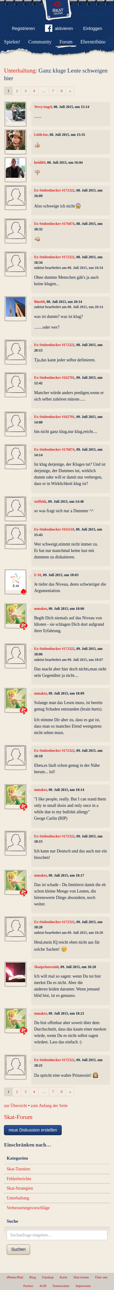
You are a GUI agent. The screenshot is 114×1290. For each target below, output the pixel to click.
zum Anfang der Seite (49, 1105)
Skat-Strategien (20, 1188)
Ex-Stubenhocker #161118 (54, 529)
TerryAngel (43, 107)
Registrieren (23, 28)
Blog (32, 1277)
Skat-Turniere (18, 1169)
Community (39, 41)
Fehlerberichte (19, 1178)
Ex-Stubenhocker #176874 (54, 224)
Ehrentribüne (93, 41)
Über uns (101, 1277)
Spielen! (12, 41)
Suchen (18, 1249)
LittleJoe (41, 134)
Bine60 (39, 302)
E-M (37, 575)
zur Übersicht (15, 1105)
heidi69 (39, 162)
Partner (28, 1286)
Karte (63, 1277)
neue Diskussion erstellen (33, 1130)
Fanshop (48, 1277)
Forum (66, 41)
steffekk (40, 501)
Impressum (83, 1286)
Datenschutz (61, 1286)
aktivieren (59, 29)
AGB (43, 1286)
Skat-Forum (18, 1117)
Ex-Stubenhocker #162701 (54, 377)
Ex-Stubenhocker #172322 (54, 190)
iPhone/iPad (15, 1277)
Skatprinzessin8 (46, 967)
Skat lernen (81, 1277)
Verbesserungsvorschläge (28, 1208)
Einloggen (92, 28)
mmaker (40, 608)
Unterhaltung (19, 70)
